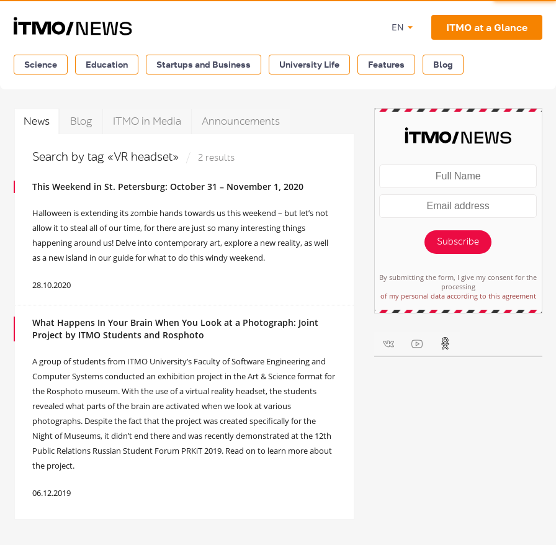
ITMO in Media (147, 121)
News (37, 121)
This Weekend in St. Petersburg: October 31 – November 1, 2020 (167, 186)
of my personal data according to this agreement (458, 295)
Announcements (241, 121)
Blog (443, 64)
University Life (309, 64)
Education (107, 64)
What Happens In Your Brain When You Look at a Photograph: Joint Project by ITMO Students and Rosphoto (175, 329)
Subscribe (458, 242)
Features (386, 64)
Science (40, 64)
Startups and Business (203, 64)
